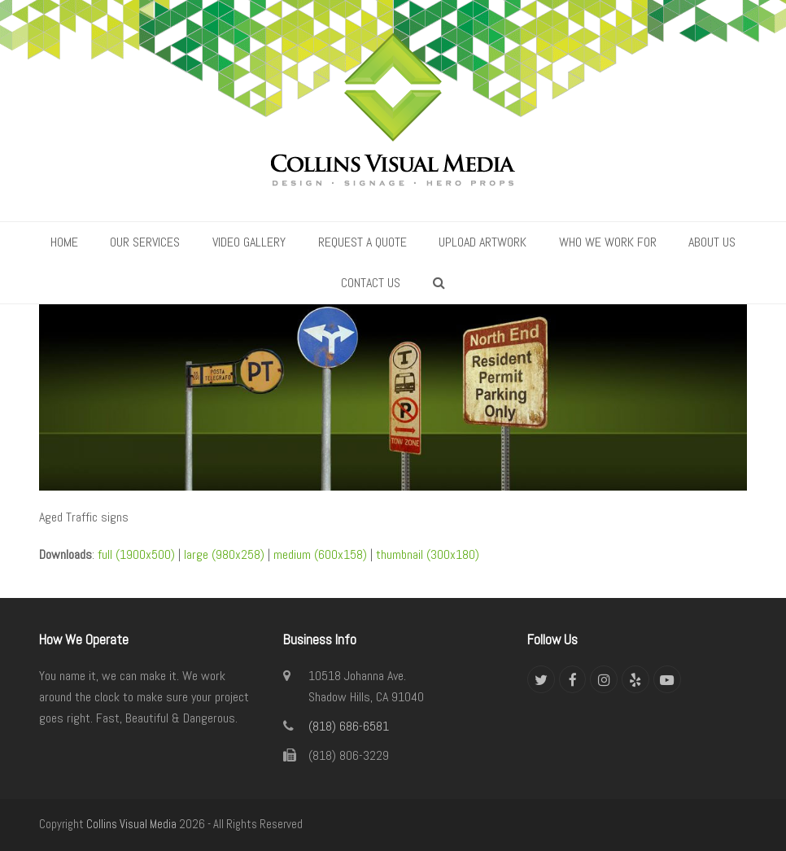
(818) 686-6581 (348, 726)
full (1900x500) (136, 554)
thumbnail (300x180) (427, 554)
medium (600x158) (320, 554)
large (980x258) (224, 554)
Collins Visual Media (131, 824)
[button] (439, 283)
